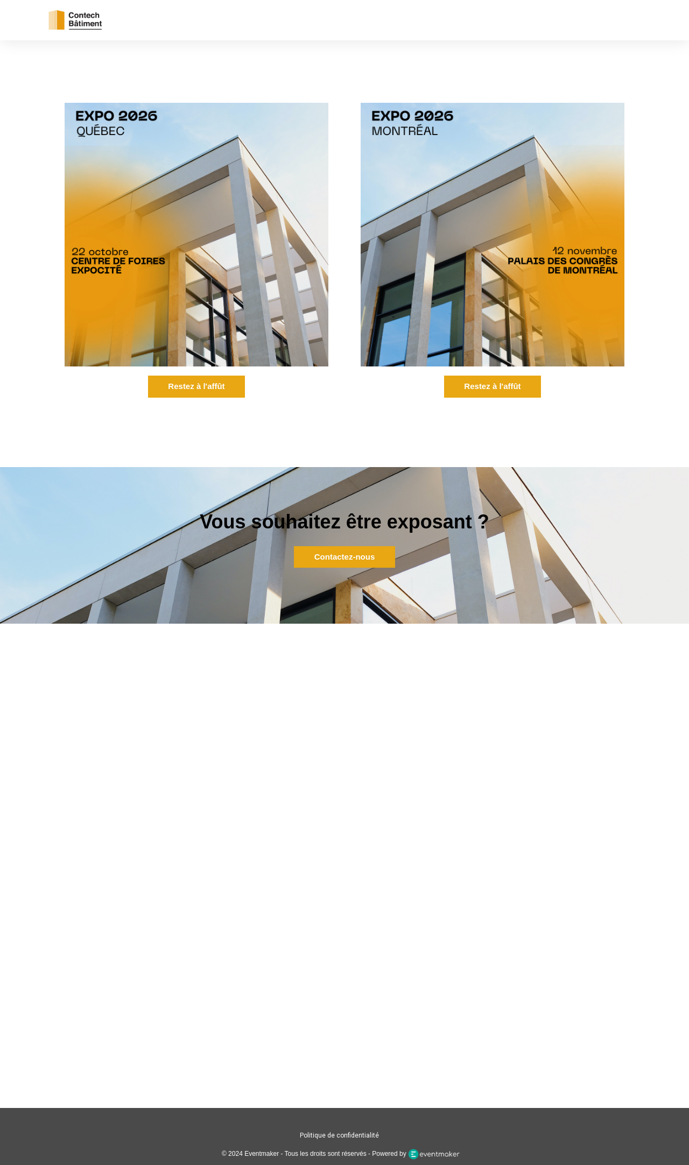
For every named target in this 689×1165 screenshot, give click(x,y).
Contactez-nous (344, 556)
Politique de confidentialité (339, 1135)
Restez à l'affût (196, 386)
